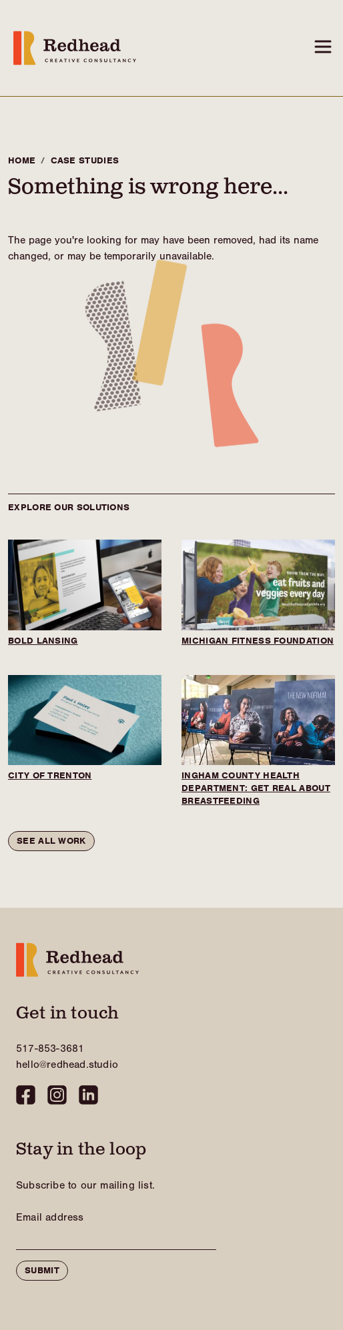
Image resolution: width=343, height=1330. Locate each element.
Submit (42, 1270)
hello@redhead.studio (67, 1065)
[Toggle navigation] (323, 47)
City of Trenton (50, 775)
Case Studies (85, 160)
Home (21, 160)
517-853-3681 (50, 1049)
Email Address (50, 1217)
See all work (51, 840)
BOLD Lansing (43, 640)
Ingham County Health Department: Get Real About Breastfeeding (256, 788)
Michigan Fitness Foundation (258, 640)
